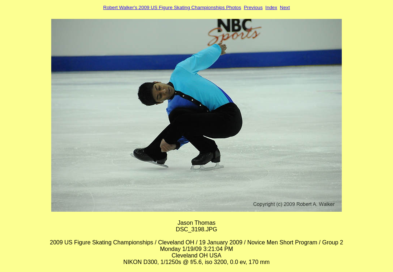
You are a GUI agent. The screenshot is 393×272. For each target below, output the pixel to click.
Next (285, 7)
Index (271, 7)
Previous (253, 7)
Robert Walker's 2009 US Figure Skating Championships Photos (172, 7)
